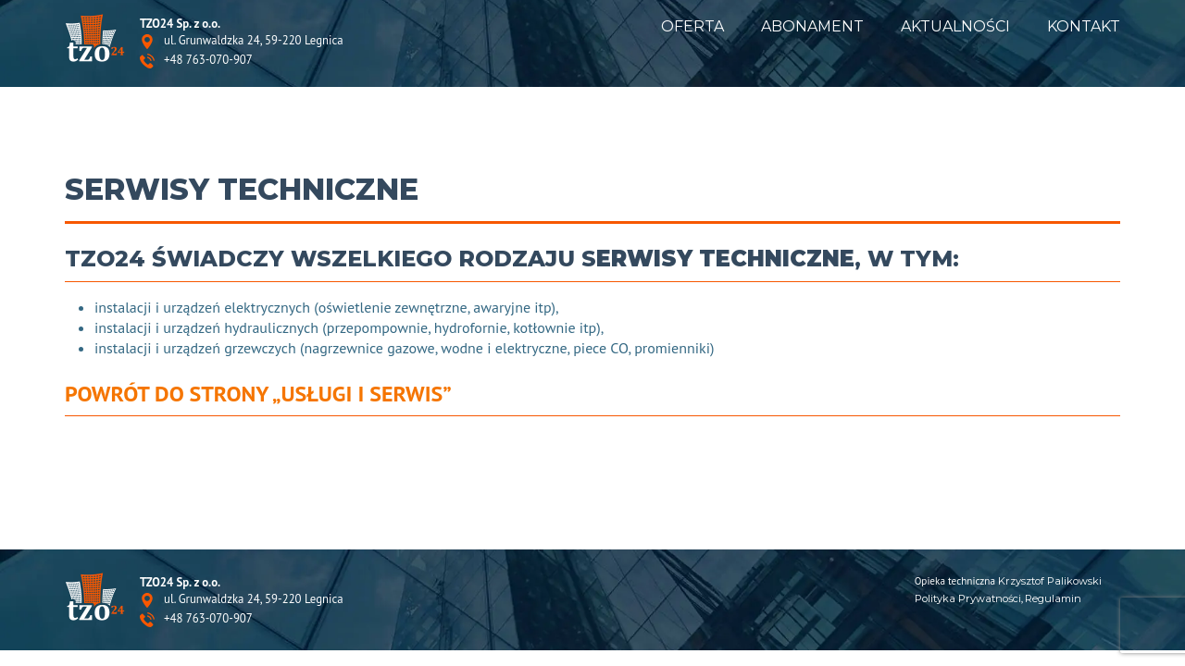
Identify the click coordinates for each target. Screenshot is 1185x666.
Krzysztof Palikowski (1050, 580)
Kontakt (1083, 26)
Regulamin (1053, 598)
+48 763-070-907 (208, 61)
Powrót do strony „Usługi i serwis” (258, 393)
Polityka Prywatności (968, 598)
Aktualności (955, 26)
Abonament (812, 26)
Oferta (692, 26)
